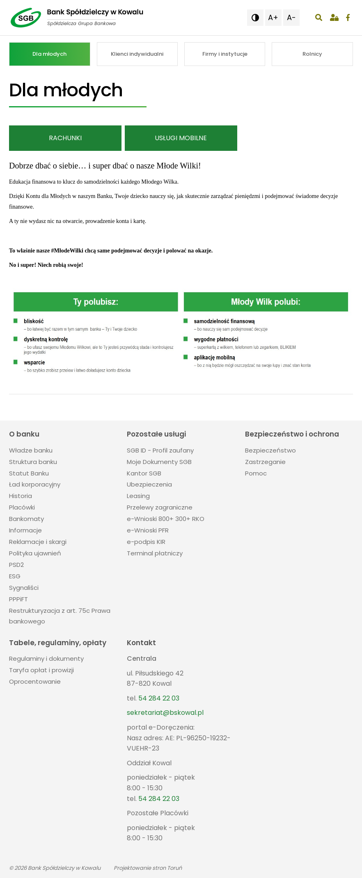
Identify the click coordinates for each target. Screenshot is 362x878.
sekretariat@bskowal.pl (165, 712)
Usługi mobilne (181, 138)
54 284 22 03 (158, 698)
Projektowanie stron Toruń (148, 868)
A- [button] (291, 17)
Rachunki (65, 138)
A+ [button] (273, 17)
